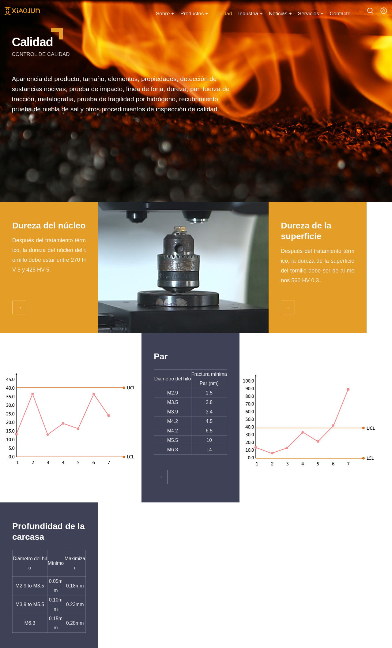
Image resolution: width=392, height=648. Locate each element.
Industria (148, 598)
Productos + (185, 14)
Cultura (185, 574)
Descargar (149, 574)
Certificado (189, 586)
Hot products (82, 542)
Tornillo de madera (30, 586)
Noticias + (271, 14)
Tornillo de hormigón (32, 574)
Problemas (150, 562)
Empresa (187, 562)
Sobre (186, 542)
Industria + (241, 14)
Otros (17, 598)
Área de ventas (154, 586)
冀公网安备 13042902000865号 (350, 638)
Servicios (151, 542)
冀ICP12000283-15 (286, 638)
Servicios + (302, 14)
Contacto (331, 14)
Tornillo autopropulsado (35, 562)
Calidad (214, 14)
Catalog (22, 542)
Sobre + (156, 14)
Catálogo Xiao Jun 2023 (255, 585)
